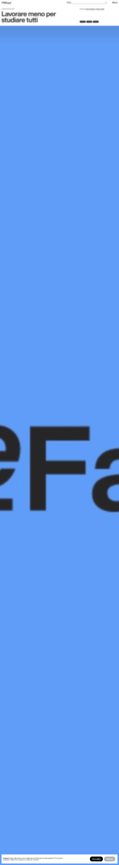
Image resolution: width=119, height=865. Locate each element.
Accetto (96, 859)
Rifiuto (109, 859)
